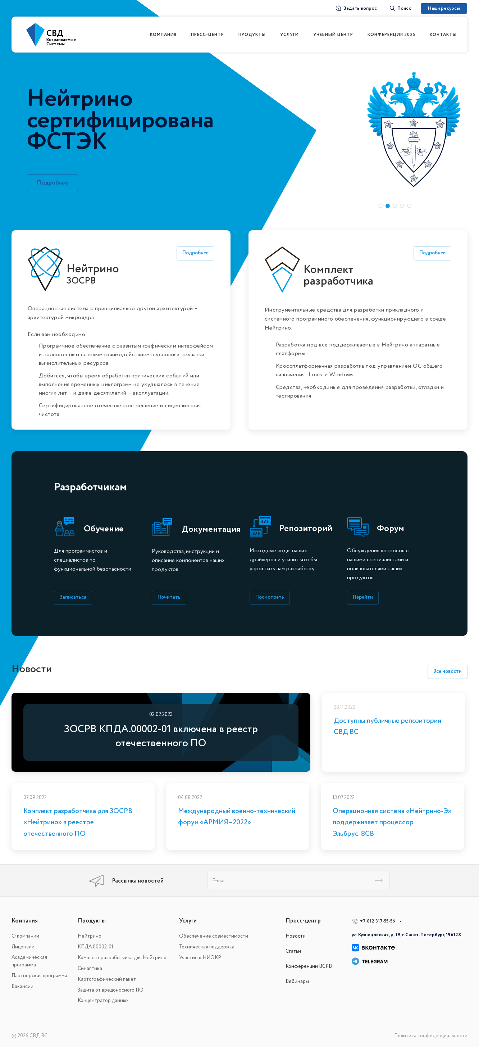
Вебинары (297, 981)
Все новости (447, 671)
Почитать (169, 597)
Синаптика (90, 968)
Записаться (73, 597)
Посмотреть (269, 597)
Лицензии (23, 947)
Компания (25, 920)
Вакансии (22, 986)
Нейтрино (89, 936)
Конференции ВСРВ (309, 966)
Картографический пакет (107, 979)
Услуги (188, 920)
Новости (296, 936)
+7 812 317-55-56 (377, 921)
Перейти (363, 597)
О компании (25, 936)
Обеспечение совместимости (213, 936)
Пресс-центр (303, 920)
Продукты (92, 920)
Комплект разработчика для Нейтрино (122, 958)
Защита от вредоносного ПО (110, 990)
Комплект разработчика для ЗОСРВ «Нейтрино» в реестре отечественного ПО (77, 822)
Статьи (293, 951)
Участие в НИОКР (200, 958)
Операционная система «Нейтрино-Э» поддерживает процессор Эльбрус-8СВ (392, 822)
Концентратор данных (103, 1000)
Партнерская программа (39, 976)
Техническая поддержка (206, 947)
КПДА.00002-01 (95, 947)
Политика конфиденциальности (430, 1036)
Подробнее (52, 182)
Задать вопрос (356, 8)
